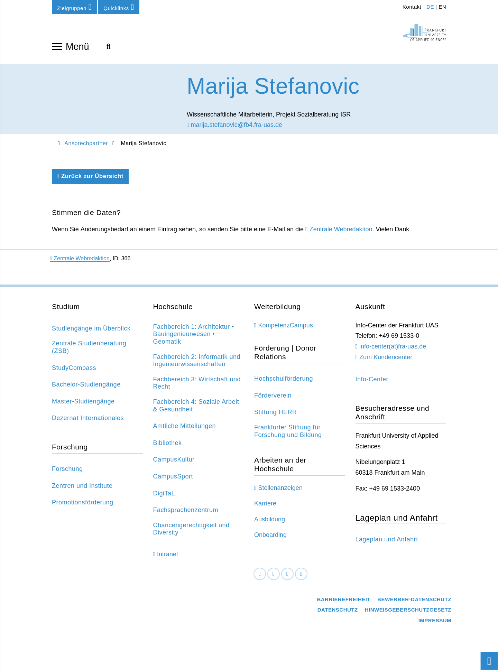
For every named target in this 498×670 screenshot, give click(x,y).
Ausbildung (269, 522)
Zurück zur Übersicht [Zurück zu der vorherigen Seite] (90, 179)
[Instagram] (287, 577)
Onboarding (270, 538)
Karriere (265, 506)
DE (430, 7)
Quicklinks (118, 7)
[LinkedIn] (273, 577)
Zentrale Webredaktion (341, 232)
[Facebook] (259, 577)
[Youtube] (301, 577)
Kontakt (411, 7)
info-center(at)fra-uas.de (392, 349)
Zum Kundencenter (385, 360)
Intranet (167, 557)
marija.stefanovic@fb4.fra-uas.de (234, 128)
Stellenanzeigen (280, 491)
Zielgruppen (74, 7)
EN (442, 7)
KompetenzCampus (285, 328)
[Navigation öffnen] (57, 46)
